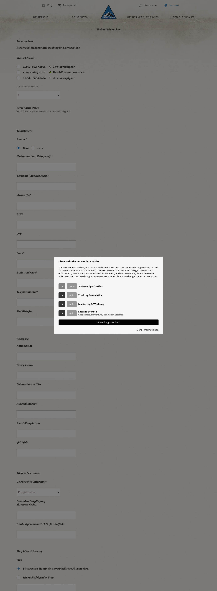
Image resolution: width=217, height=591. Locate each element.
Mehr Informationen (147, 329)
